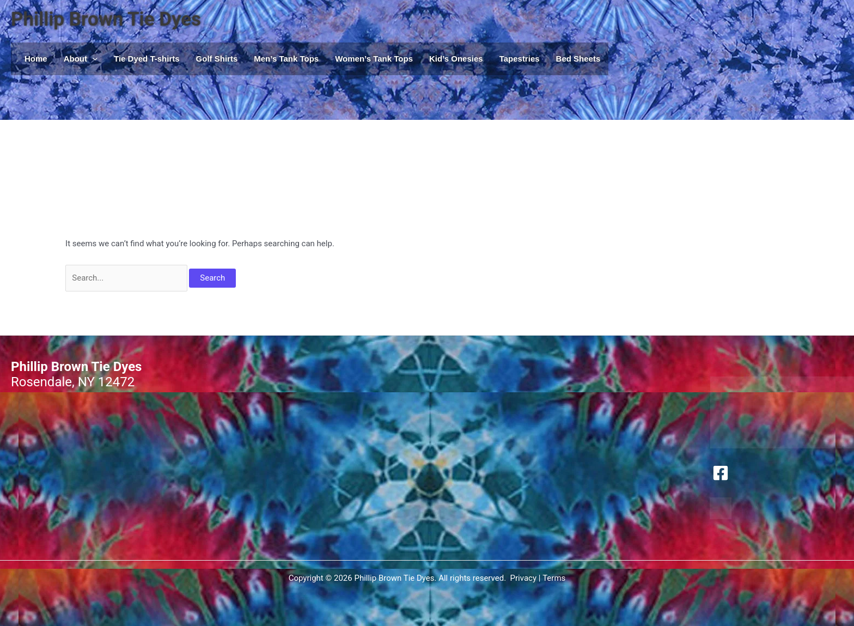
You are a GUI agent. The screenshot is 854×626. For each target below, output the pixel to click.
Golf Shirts (217, 58)
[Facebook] (720, 473)
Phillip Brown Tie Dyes (106, 19)
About (80, 58)
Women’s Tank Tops (374, 58)
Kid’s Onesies (456, 58)
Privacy (523, 578)
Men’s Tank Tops (286, 58)
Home (36, 58)
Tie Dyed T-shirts (147, 58)
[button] (92, 58)
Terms (553, 578)
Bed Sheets (578, 58)
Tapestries (519, 58)
